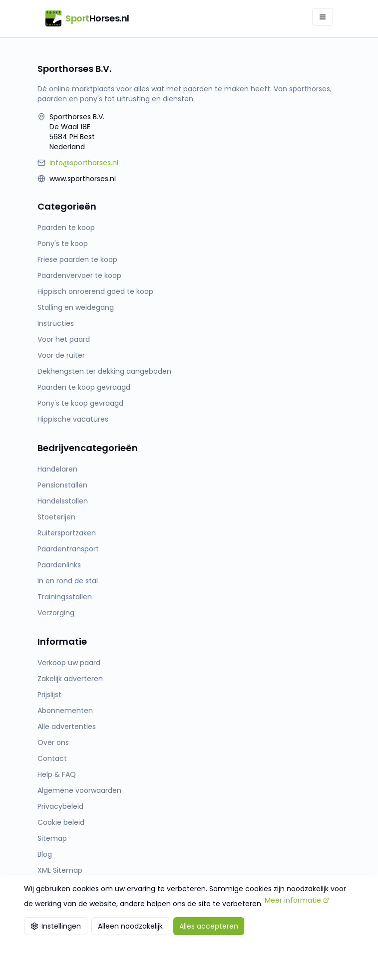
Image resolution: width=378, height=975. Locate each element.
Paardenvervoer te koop (79, 275)
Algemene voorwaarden (79, 790)
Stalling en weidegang (75, 307)
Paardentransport (68, 549)
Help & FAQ (56, 774)
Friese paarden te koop (77, 259)
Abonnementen (65, 711)
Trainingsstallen (64, 597)
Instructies (55, 323)
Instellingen (55, 926)
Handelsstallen (62, 501)
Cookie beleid (60, 822)
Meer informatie (297, 900)
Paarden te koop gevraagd (83, 387)
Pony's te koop (62, 243)
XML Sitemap (59, 870)
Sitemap (52, 838)
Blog (44, 854)
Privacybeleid (60, 806)
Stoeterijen (56, 517)
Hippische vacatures (72, 419)
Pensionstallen (62, 485)
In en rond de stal (67, 581)
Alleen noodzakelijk (130, 926)
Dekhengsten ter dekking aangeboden (104, 371)
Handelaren (57, 469)
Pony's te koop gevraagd (80, 403)
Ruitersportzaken (66, 533)
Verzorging (55, 613)
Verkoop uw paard (68, 663)
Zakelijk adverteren (70, 679)
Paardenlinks (59, 565)
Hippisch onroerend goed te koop (95, 291)
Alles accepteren (208, 926)
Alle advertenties (66, 726)
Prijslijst (49, 695)
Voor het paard (63, 339)
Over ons (53, 742)
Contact (52, 758)
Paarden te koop (66, 228)
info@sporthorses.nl (83, 163)
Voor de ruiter (61, 355)
